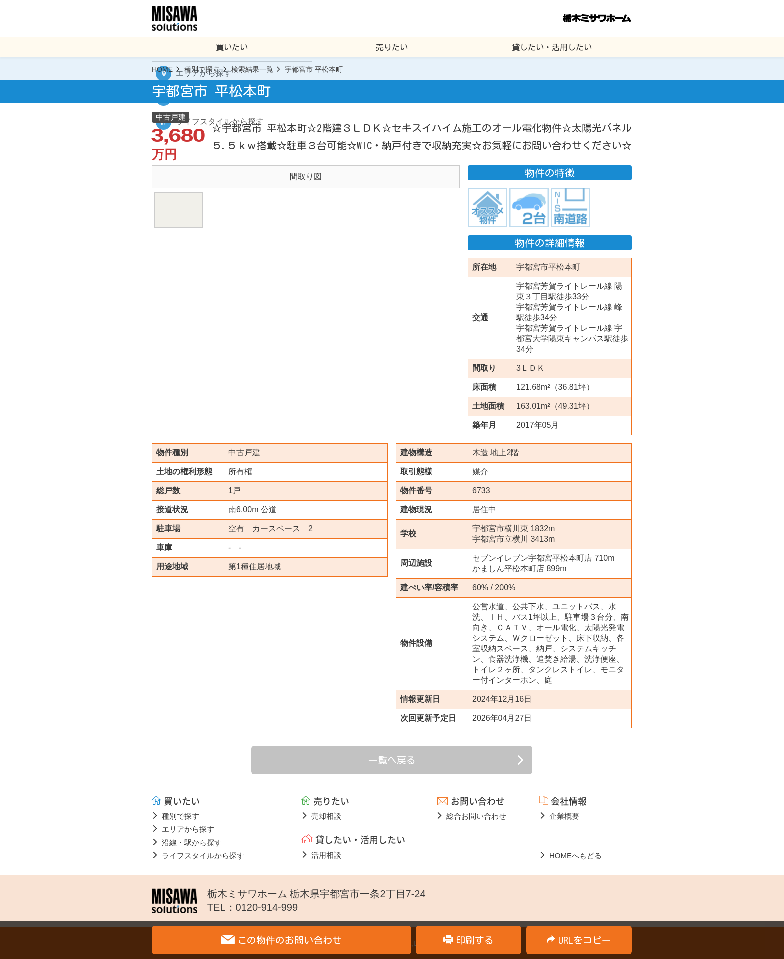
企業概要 (565, 816)
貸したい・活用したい (552, 47)
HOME (162, 69)
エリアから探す (188, 829)
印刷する (475, 940)
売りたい (392, 47)
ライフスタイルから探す (203, 855)
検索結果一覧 (253, 69)
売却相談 (327, 816)
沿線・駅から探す (192, 842)
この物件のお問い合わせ (290, 940)
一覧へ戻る (392, 760)
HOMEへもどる (576, 855)
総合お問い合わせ (476, 816)
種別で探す (202, 69)
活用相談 (327, 855)
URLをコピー (585, 940)
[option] (306, 177)
